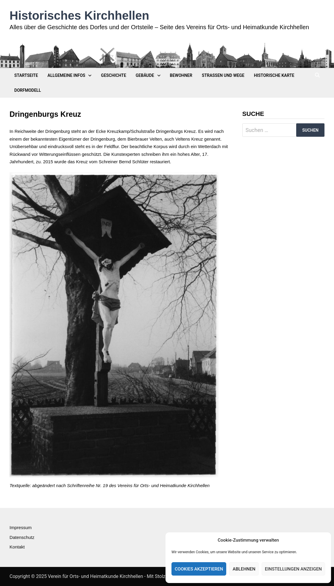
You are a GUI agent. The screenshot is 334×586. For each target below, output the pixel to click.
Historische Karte (274, 75)
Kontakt (17, 546)
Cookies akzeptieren (199, 569)
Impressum (21, 527)
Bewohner (181, 75)
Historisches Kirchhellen (79, 15)
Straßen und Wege (223, 75)
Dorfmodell (27, 90)
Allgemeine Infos (66, 75)
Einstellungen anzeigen (293, 569)
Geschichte (113, 75)
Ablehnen (243, 569)
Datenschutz (22, 537)
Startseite (26, 75)
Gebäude (145, 75)
